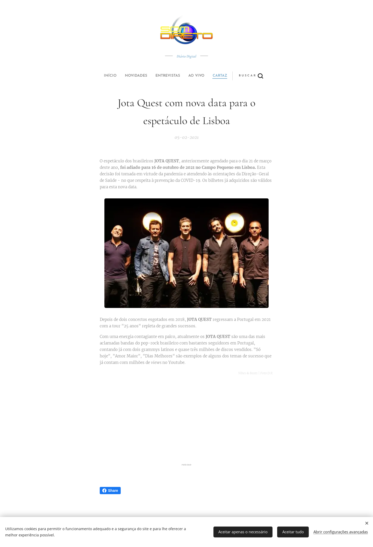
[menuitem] (151, 75)
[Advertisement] (186, 420)
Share (110, 490)
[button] (205, 75)
